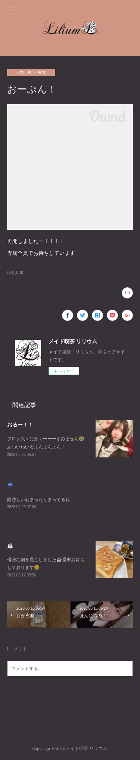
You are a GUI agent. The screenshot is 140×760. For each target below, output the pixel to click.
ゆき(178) (15, 272)
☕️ (10, 545)
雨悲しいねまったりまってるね (38, 499)
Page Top (70, 718)
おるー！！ (20, 425)
